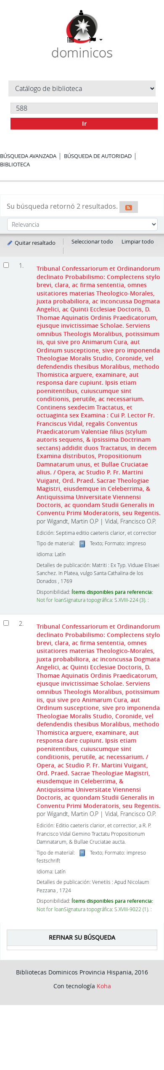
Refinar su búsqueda (82, 937)
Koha (104, 986)
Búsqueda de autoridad (98, 156)
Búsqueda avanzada (28, 156)
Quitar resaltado (31, 242)
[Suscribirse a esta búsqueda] (128, 207)
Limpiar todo (138, 241)
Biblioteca (15, 164)
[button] (74, 39)
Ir (84, 123)
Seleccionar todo (92, 241)
